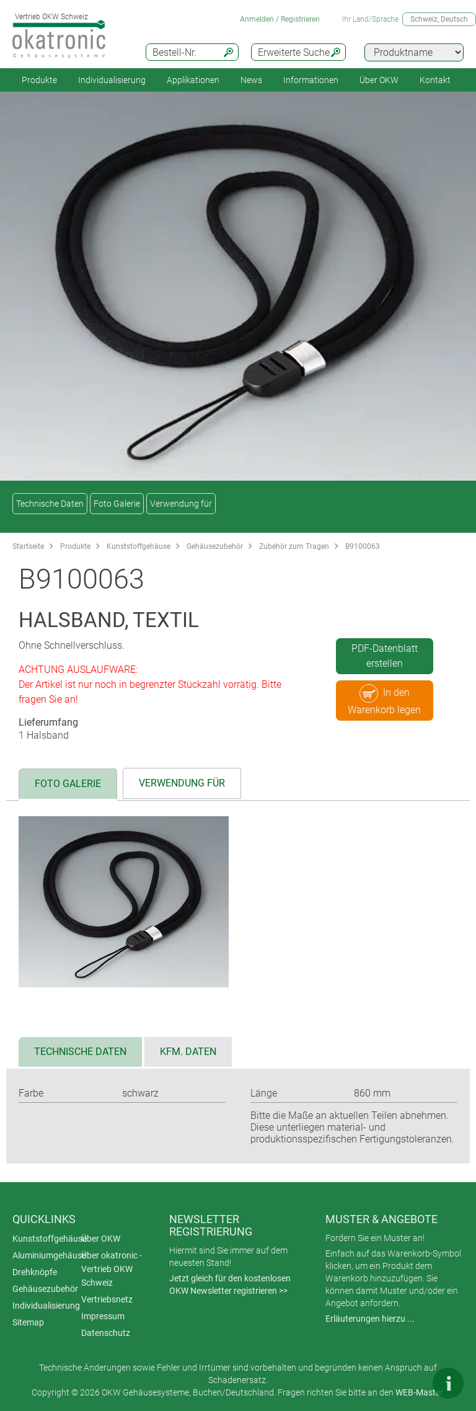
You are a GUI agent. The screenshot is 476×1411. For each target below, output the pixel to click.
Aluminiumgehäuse (49, 1255)
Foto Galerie (117, 504)
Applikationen (193, 80)
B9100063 (362, 546)
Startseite (28, 546)
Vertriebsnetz (107, 1299)
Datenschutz (105, 1333)
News (251, 80)
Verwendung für (181, 504)
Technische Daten (50, 504)
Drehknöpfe (34, 1272)
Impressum (103, 1316)
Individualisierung (112, 80)
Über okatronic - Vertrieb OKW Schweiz (111, 1269)
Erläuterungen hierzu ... (370, 1319)
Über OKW (100, 1239)
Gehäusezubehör (215, 546)
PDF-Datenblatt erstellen (384, 656)
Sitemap (28, 1322)
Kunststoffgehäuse (138, 546)
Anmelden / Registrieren (280, 19)
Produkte (39, 80)
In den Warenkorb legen (384, 700)
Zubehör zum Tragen (294, 546)
